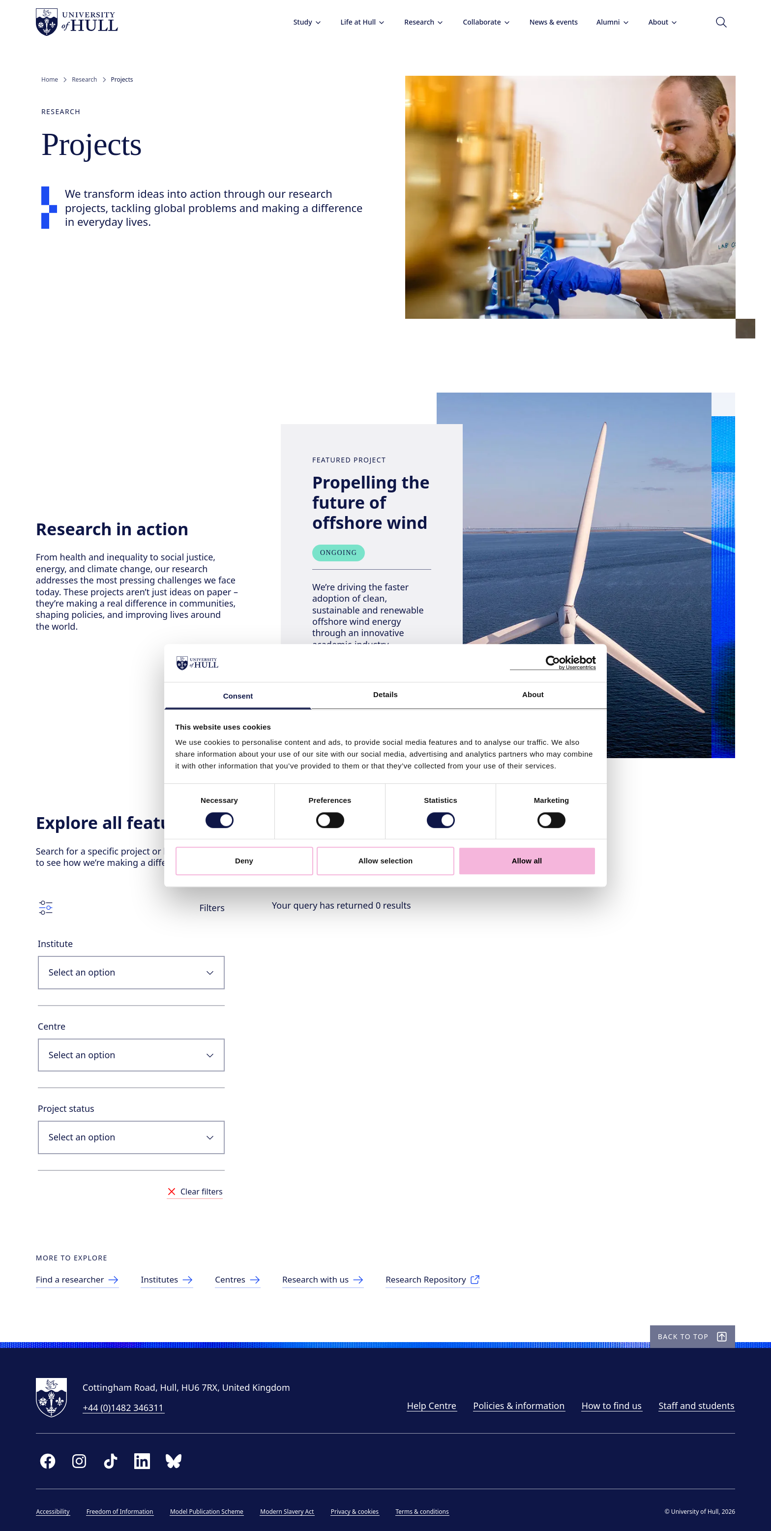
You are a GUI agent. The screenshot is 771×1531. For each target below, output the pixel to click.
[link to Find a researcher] (85, 1273)
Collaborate (481, 22)
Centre (57, 1013)
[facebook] (53, 1459)
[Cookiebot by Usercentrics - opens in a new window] (553, 663)
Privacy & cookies (360, 1509)
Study (302, 22)
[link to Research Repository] (452, 1273)
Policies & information (513, 1403)
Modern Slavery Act (293, 1509)
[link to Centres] (250, 1273)
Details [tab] (385, 694)
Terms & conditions (427, 1509)
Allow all (527, 861)
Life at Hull (357, 22)
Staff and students (691, 1403)
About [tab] (533, 694)
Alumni (607, 22)
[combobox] (136, 959)
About (658, 22)
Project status (71, 1095)
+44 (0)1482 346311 (129, 1405)
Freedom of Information (125, 1509)
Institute (60, 930)
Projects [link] (122, 80)
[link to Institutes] (178, 1273)
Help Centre (425, 1403)
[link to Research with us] (339, 1273)
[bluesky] (179, 1459)
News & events (548, 22)
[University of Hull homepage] (82, 22)
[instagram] (84, 1459)
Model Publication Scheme (212, 1509)
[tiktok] (116, 1459)
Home (49, 80)
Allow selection (385, 861)
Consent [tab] (238, 696)
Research (419, 22)
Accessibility (58, 1509)
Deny (244, 861)
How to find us (606, 1403)
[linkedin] (147, 1459)
